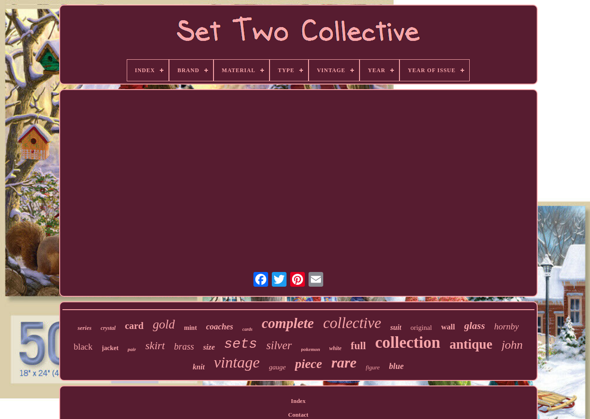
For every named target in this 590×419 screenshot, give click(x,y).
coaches (219, 326)
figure (373, 367)
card (134, 325)
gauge (277, 367)
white (335, 348)
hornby (506, 326)
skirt (155, 345)
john (512, 344)
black (82, 346)
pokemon (310, 349)
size (209, 347)
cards (247, 329)
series (84, 327)
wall (448, 327)
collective (352, 323)
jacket (110, 348)
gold (164, 324)
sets (240, 344)
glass (474, 325)
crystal (108, 328)
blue (396, 366)
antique (471, 344)
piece (308, 364)
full (358, 345)
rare (343, 362)
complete (288, 323)
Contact (298, 414)
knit (199, 367)
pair (132, 349)
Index (298, 400)
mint (190, 327)
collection (407, 342)
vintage (237, 362)
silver (279, 345)
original (421, 327)
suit (395, 327)
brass (184, 346)
